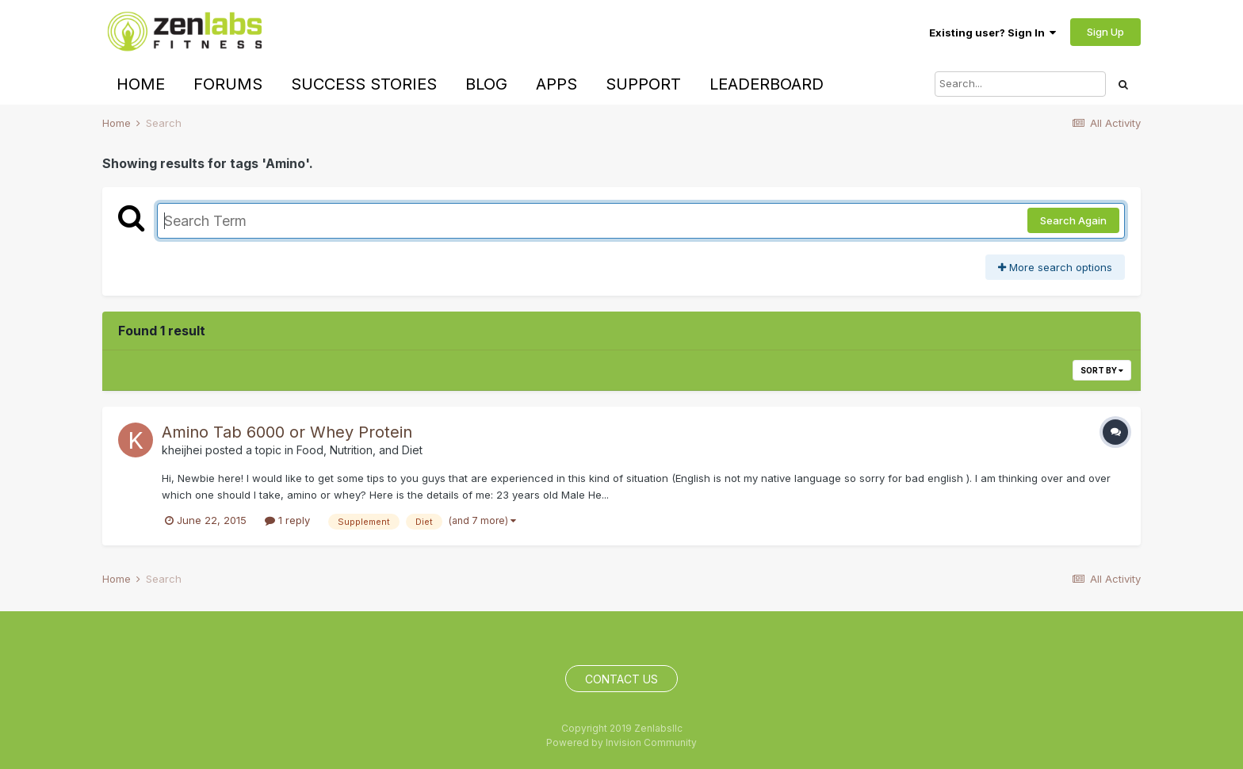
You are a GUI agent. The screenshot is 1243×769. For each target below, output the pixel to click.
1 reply (287, 520)
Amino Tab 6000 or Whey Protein (287, 432)
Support (643, 84)
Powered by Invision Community (621, 742)
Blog (486, 84)
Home (141, 84)
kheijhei (182, 450)
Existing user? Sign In (992, 32)
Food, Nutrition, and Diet (359, 450)
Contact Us (621, 679)
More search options (1055, 267)
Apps (556, 84)
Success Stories (364, 84)
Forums (227, 84)
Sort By (1101, 370)
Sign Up (1105, 31)
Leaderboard (766, 84)
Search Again (1073, 220)
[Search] (1020, 84)
